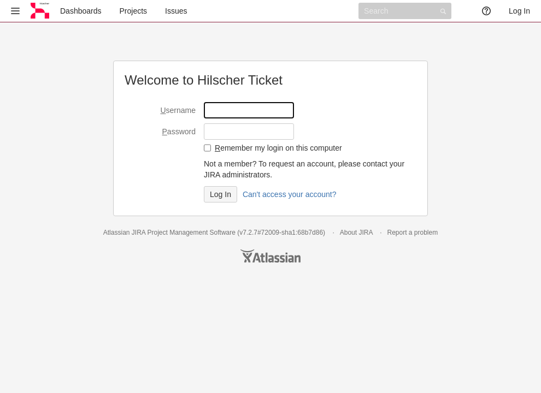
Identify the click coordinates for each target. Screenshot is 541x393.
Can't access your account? (290, 194)
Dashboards (81, 11)
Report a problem (412, 232)
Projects (134, 11)
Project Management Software (191, 232)
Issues (176, 11)
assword (179, 131)
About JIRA (356, 232)
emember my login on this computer (278, 148)
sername (178, 110)
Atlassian (270, 256)
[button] (15, 11)
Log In (519, 11)
